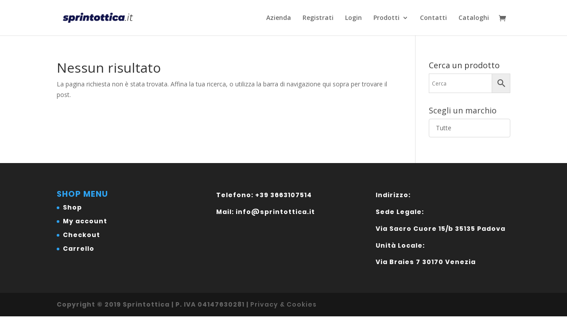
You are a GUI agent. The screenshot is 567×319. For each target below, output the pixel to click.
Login (353, 18)
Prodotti (386, 18)
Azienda (278, 18)
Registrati (318, 18)
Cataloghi (473, 18)
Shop (72, 207)
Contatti (433, 18)
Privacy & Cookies (283, 304)
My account (85, 221)
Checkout (81, 234)
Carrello (78, 248)
